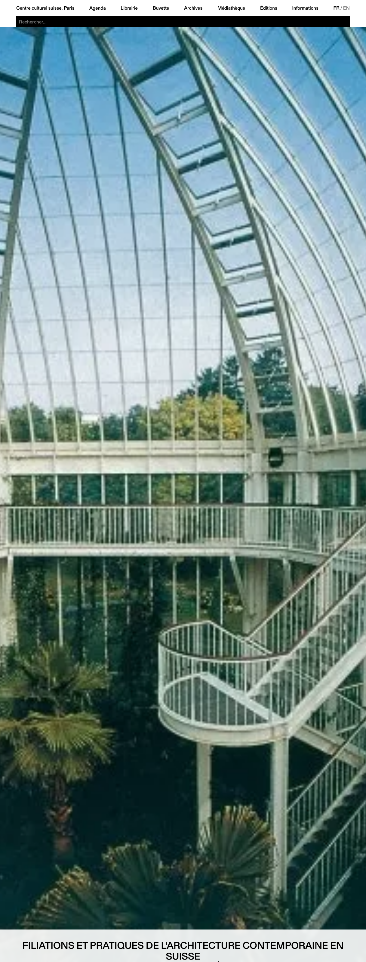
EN (346, 8)
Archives (193, 8)
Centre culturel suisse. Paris (45, 8)
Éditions (268, 8)
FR (336, 8)
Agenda (97, 8)
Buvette (161, 8)
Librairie (129, 8)
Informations (305, 8)
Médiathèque (231, 8)
